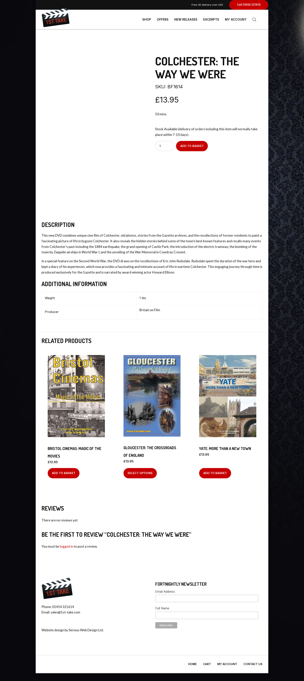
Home (192, 662)
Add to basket (192, 144)
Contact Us (253, 662)
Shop (146, 19)
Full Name (162, 607)
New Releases (185, 19)
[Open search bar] (254, 19)
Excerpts (211, 19)
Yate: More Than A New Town (225, 446)
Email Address (165, 590)
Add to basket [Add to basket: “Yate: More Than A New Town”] (215, 471)
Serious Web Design (83, 628)
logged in (66, 545)
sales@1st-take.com (65, 611)
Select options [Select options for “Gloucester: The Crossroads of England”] (140, 471)
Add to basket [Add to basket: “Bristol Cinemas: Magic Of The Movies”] (63, 471)
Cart (207, 662)
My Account (236, 19)
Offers (162, 19)
